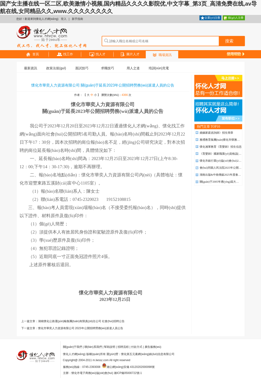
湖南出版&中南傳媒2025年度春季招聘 (223, 174)
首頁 (32, 54)
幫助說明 (109, 347)
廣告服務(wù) (153, 347)
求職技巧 (107, 68)
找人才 (97, 54)
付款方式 (136, 347)
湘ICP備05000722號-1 (128, 373)
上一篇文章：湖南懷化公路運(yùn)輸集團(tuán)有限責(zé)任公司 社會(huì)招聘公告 (73, 321)
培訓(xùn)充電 (159, 68)
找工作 (65, 54)
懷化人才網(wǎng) (51, 37)
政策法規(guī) (56, 68)
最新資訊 (30, 68)
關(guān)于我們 (72, 347)
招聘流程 (123, 347)
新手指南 (77, 19)
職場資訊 (162, 55)
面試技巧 (81, 68)
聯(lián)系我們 (93, 347)
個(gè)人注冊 (234, 18)
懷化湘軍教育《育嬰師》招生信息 (221, 146)
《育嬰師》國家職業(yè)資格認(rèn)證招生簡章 (228, 153)
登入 (63, 19)
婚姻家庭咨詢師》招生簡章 (216, 132)
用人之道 (133, 68)
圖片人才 (129, 54)
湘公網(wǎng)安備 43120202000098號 (128, 367)
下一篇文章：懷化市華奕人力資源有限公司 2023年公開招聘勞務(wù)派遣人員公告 (72, 328)
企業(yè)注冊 (210, 18)
